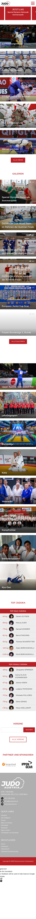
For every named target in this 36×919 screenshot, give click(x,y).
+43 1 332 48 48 (8, 798)
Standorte (4, 828)
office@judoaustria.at (9, 801)
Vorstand (4, 815)
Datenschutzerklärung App (9, 851)
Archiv (3, 844)
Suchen (29, 730)
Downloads (4, 825)
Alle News (18, 160)
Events (3, 820)
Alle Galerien (18, 341)
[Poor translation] (1, 880)
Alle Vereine (18, 739)
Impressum (4, 846)
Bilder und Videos (6, 823)
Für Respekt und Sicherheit (10, 833)
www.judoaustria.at (9, 804)
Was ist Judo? (5, 830)
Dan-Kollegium (6, 818)
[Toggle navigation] (32, 3)
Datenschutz (5, 849)
